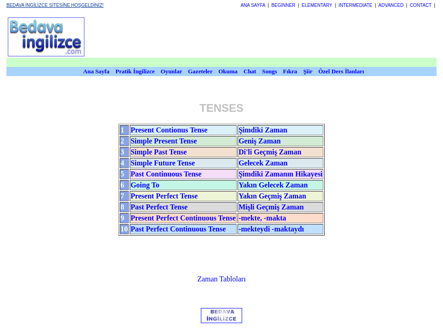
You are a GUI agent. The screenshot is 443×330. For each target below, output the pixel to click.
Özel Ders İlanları (341, 71)
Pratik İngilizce (135, 71)
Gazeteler (201, 71)
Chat (250, 71)
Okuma (228, 71)
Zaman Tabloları (221, 279)
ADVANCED (391, 5)
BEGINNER (283, 5)
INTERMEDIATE (355, 5)
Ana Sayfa (96, 71)
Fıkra (290, 71)
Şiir (307, 71)
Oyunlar (171, 71)
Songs (269, 71)
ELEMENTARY (317, 5)
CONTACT (421, 5)
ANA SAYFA (252, 5)
